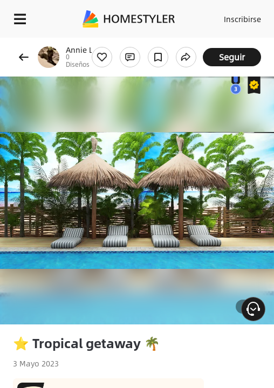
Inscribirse (242, 19)
